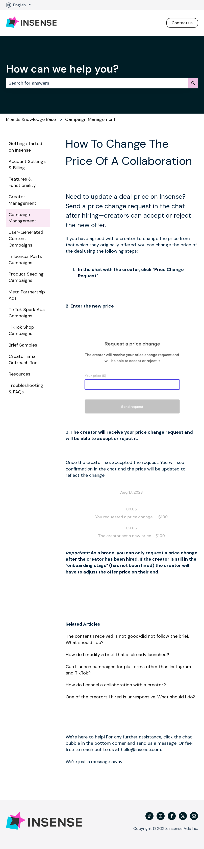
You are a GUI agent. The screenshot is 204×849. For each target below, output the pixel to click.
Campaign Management (90, 119)
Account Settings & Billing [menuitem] (27, 164)
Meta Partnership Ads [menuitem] (27, 295)
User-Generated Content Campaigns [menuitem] (26, 238)
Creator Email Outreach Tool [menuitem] (24, 359)
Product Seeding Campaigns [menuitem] (26, 277)
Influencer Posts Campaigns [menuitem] (25, 259)
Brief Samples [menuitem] (23, 345)
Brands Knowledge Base (31, 119)
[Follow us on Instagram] (161, 816)
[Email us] (194, 816)
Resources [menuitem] (19, 374)
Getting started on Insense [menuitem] (25, 147)
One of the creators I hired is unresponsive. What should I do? (130, 697)
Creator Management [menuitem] (22, 200)
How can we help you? (62, 69)
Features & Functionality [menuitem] (22, 182)
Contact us (182, 22)
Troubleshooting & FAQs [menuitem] (26, 388)
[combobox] (97, 83)
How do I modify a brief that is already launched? (117, 655)
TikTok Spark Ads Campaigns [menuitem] (27, 313)
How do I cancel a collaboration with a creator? (116, 685)
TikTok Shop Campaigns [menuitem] (21, 330)
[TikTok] (149, 816)
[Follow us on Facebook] (172, 816)
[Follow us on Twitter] (183, 816)
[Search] (193, 83)
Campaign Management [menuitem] (22, 218)
